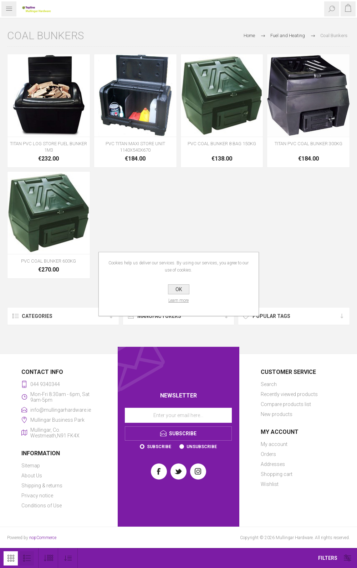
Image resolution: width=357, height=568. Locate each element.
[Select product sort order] (68, 558)
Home (249, 35)
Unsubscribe (202, 446)
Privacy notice (37, 495)
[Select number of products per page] (48, 558)
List (27, 558)
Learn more (178, 300)
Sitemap (30, 465)
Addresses (273, 464)
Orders (268, 454)
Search (269, 384)
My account (274, 444)
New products (276, 414)
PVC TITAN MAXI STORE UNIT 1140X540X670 (135, 147)
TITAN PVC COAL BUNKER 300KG (308, 143)
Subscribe (159, 446)
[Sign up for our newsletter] (178, 415)
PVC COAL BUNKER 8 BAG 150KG (222, 143)
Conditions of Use (41, 505)
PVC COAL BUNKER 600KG (48, 261)
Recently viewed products (289, 394)
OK (178, 289)
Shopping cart (276, 474)
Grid (11, 558)
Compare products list (286, 404)
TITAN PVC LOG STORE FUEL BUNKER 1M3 (48, 147)
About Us (31, 475)
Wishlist (270, 484)
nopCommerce (42, 537)
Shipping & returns (41, 485)
